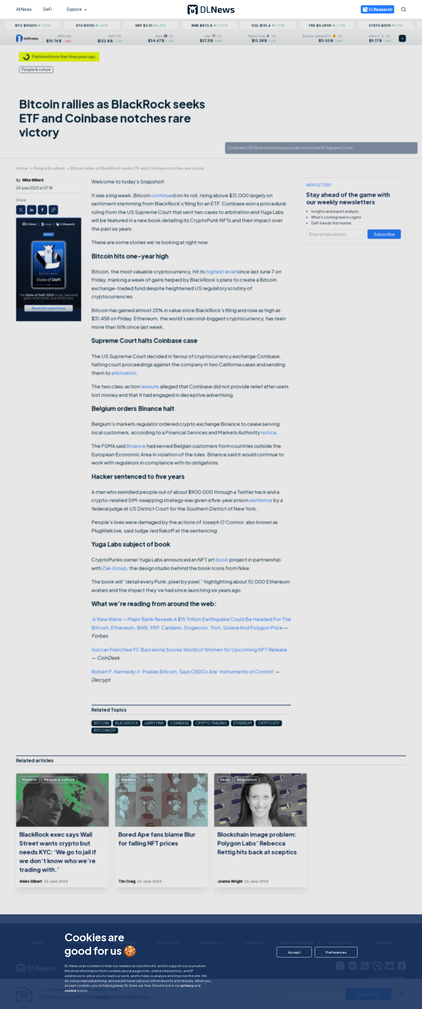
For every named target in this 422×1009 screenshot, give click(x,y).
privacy (187, 985)
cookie (70, 990)
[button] (293, 952)
